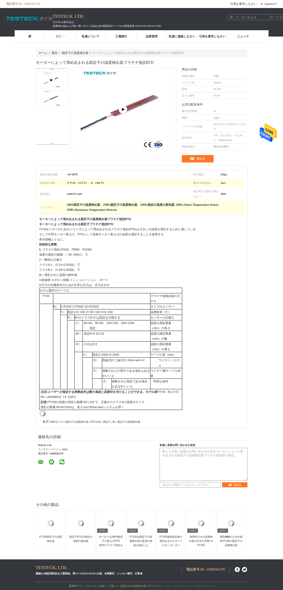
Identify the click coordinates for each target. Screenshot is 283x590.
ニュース (243, 36)
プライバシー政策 (95, 586)
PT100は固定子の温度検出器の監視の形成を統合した (141, 541)
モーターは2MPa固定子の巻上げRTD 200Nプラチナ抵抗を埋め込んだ (111, 543)
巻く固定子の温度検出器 (126, 421)
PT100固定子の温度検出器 (50, 538)
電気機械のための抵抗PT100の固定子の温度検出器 (231, 541)
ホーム (43, 53)
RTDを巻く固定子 (100, 421)
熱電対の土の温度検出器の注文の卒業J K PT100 (201, 541)
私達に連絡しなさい (182, 36)
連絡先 (200, 158)
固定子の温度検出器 (75, 53)
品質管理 (151, 36)
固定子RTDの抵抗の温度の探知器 (80, 538)
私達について (90, 36)
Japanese (270, 3)
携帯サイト (76, 586)
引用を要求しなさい (243, 3)
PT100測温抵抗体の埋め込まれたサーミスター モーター (171, 541)
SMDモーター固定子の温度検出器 (69, 421)
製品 (60, 36)
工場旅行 (121, 36)
